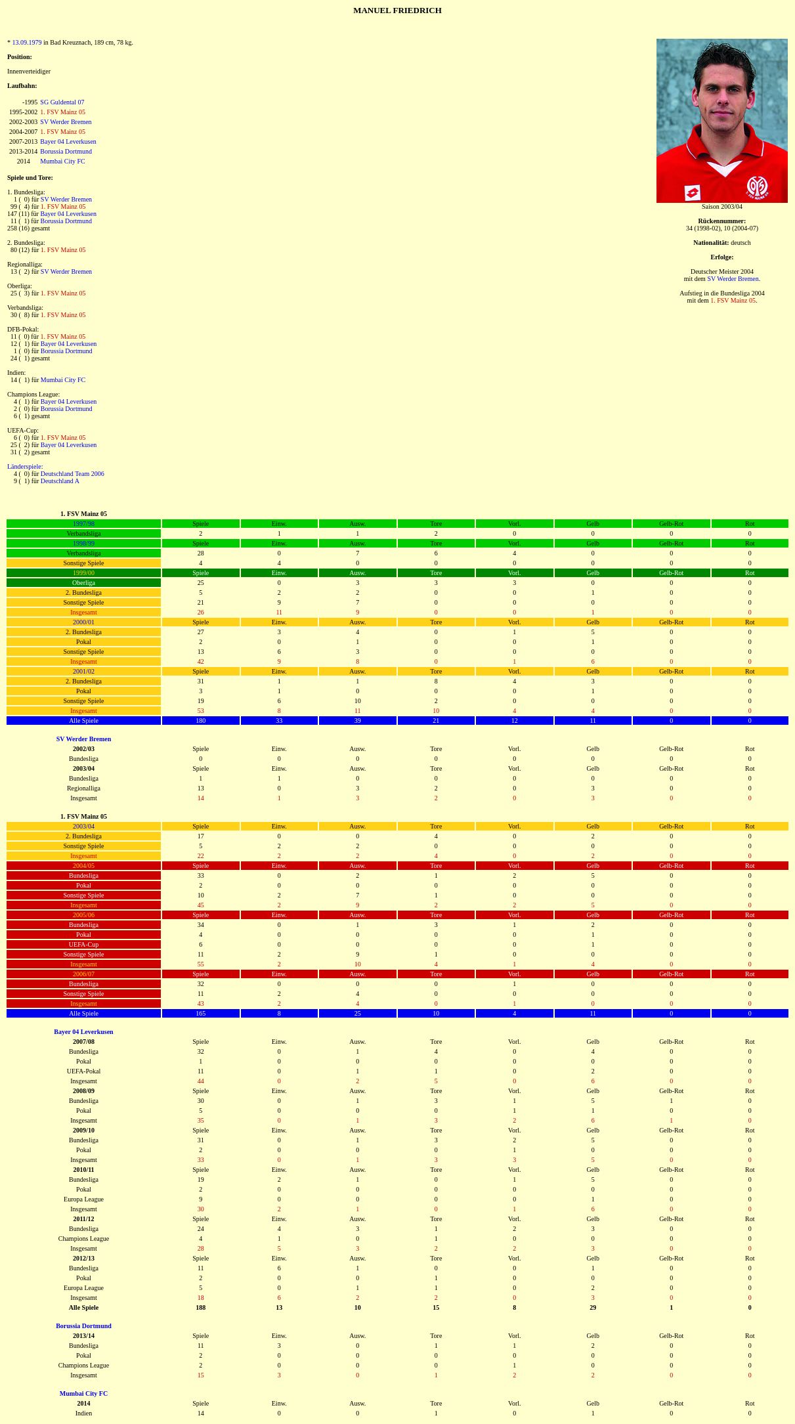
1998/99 (84, 543)
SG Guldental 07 (62, 102)
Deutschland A (60, 481)
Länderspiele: (25, 466)
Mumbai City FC (62, 161)
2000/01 (84, 622)
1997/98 (84, 523)
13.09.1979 (27, 42)
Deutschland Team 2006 (72, 473)
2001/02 (84, 671)
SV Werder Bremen (65, 121)
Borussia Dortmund (66, 151)
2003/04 (84, 826)
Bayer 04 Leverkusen (68, 141)
